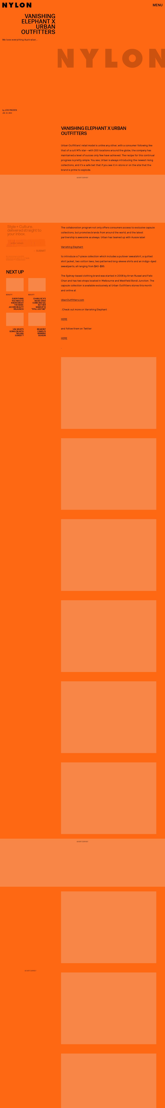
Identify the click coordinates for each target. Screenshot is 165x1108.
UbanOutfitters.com (72, 299)
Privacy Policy (20, 261)
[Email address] (26, 245)
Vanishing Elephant (72, 246)
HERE (64, 319)
